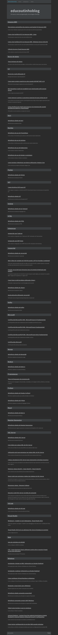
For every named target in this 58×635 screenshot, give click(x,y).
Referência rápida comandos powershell (20, 593)
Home (19, 1)
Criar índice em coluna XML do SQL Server (20, 445)
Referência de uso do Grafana (16, 140)
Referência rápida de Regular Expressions (20, 425)
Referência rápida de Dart (15, 120)
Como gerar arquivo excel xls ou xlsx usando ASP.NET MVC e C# (26, 81)
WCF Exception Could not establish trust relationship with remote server (27, 89)
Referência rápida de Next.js (16, 413)
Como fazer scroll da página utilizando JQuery (21, 280)
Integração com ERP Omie (15, 241)
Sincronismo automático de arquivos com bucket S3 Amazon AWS (27, 27)
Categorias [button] (26, 1)
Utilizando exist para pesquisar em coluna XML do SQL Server (26, 452)
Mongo (10, 349)
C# (9, 69)
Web (9, 537)
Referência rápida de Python (16, 400)
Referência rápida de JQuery (16, 287)
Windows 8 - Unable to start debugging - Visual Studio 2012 (25, 521)
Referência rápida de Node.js (16, 367)
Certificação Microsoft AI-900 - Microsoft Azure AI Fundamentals (27, 320)
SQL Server (12, 433)
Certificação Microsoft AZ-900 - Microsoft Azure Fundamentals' (26, 327)
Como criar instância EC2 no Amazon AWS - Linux (22, 34)
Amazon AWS (12, 22)
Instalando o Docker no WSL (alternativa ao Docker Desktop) (25, 563)
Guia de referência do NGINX (16, 542)
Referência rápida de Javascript (17, 253)
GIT (9, 182)
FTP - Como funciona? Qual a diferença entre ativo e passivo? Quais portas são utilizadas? (28, 550)
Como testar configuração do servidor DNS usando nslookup (25, 624)
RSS (49, 633)
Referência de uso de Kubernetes (18, 148)
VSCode (10, 503)
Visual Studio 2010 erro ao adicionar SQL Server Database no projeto (28, 530)
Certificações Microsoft (15, 342)
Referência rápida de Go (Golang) (18, 209)
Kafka (10, 302)
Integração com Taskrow (15, 233)
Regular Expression (15, 420)
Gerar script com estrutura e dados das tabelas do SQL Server (26, 476)
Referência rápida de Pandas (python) (19, 393)
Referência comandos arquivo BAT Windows (21, 600)
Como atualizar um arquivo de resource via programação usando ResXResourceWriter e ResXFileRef (27, 107)
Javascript (11, 248)
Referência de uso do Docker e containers (20, 155)
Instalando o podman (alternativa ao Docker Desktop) (24, 571)
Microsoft (11, 315)
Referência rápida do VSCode (16, 508)
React (10, 408)
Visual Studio (12, 516)
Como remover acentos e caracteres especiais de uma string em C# (27, 98)
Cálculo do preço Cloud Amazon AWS (18, 49)
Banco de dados (13, 57)
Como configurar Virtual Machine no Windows (21, 578)
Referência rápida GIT (14, 196)
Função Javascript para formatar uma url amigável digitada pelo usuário (27, 270)
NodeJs (10, 362)
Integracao (12, 228)
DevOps (10, 128)
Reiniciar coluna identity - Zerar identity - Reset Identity (24, 469)
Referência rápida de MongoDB (17, 354)
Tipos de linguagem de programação (19, 379)
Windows (11, 558)
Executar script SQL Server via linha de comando (22, 493)
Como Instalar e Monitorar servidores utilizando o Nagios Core (26, 162)
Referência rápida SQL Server (16, 437)
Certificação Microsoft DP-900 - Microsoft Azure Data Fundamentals (28, 334)
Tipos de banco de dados (15, 61)
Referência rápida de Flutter (16, 175)
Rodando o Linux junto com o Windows (19, 586)
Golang (10, 204)
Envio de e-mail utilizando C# (16, 74)
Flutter (10, 170)
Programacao (13, 374)
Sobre (32, 1)
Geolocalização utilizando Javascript (19, 295)
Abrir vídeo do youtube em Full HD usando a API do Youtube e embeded (29, 260)
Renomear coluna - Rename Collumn (18, 485)
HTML (10, 216)
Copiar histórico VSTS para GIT (17, 187)
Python (10, 388)
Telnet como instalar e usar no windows (19, 608)
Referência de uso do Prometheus (18, 133)
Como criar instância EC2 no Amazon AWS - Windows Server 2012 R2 (28, 42)
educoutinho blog (12, 1)
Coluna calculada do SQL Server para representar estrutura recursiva (28, 460)
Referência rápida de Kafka (16, 307)
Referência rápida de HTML (16, 221)
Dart (9, 116)
